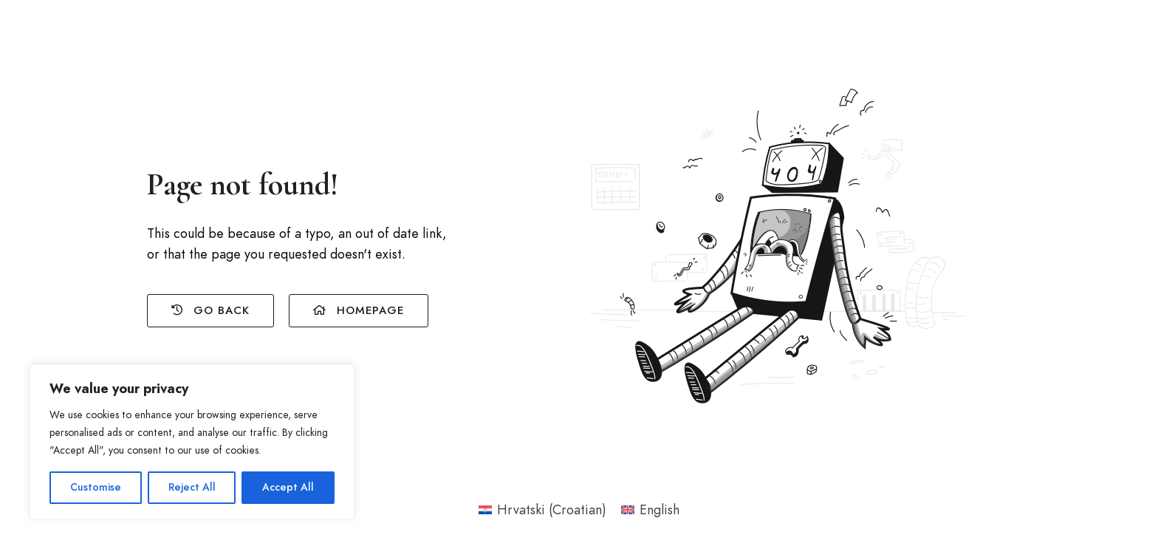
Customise (95, 487)
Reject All (192, 487)
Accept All (288, 487)
